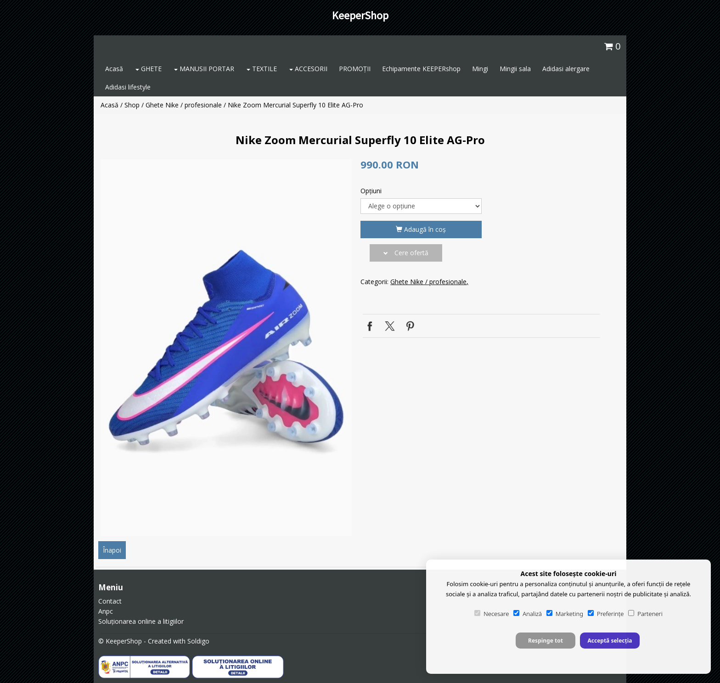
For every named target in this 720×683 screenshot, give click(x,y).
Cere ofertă (405, 252)
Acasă (114, 68)
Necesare (491, 614)
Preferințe (606, 614)
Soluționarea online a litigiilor (141, 621)
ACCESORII (308, 68)
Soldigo (198, 641)
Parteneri (645, 614)
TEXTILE (262, 68)
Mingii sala (515, 68)
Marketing (564, 614)
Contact (110, 601)
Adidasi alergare (566, 68)
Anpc (105, 611)
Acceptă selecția (609, 640)
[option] (226, 347)
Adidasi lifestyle (128, 87)
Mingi (480, 68)
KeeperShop (360, 15)
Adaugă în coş (421, 229)
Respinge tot (545, 640)
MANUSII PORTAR (204, 68)
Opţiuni (371, 190)
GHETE (148, 68)
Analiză (527, 614)
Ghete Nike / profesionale (184, 105)
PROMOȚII (355, 68)
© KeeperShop (120, 641)
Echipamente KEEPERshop (421, 68)
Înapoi (112, 550)
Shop (132, 105)
